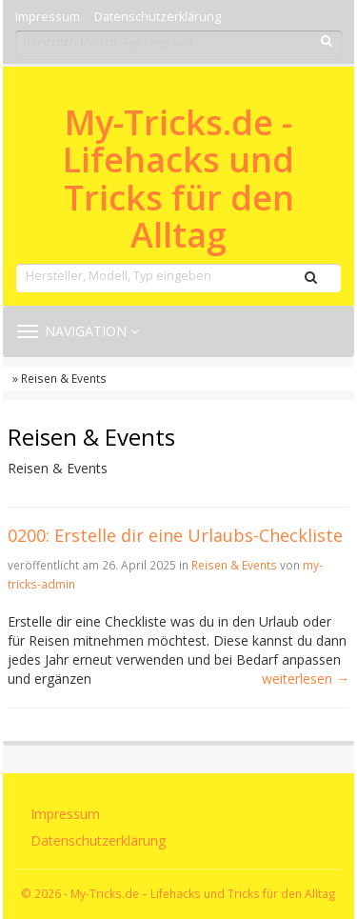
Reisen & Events (234, 564)
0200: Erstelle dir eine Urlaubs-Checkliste (175, 535)
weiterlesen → (305, 678)
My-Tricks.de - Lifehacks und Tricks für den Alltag (178, 179)
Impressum (47, 17)
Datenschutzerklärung (157, 17)
